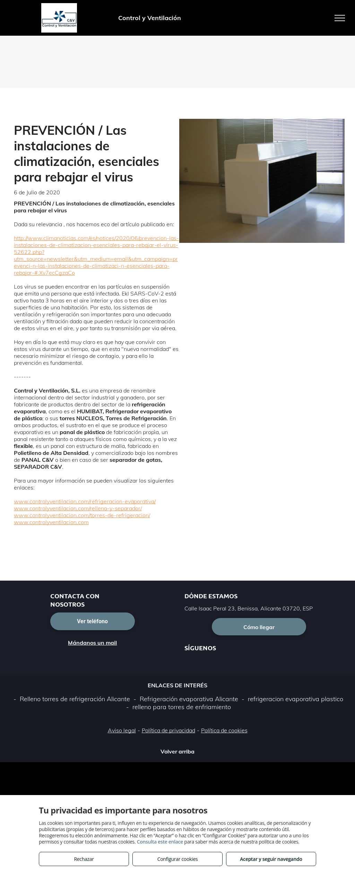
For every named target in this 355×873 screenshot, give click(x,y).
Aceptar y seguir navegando (271, 859)
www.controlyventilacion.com (51, 522)
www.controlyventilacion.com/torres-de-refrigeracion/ (82, 515)
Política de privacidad (168, 730)
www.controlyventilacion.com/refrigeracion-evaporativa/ (85, 501)
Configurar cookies (177, 859)
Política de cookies (224, 730)
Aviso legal (122, 730)
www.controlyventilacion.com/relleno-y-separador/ (78, 508)
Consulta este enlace (160, 841)
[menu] (340, 18)
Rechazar (84, 859)
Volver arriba (177, 751)
